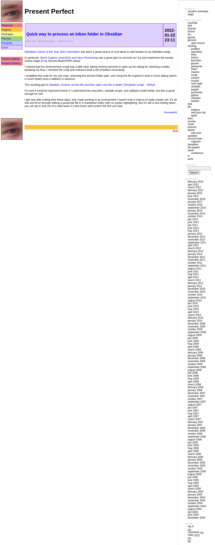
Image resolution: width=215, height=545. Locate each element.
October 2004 (195, 503)
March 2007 (194, 419)
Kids (190, 103)
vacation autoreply (198, 11)
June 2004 (193, 514)
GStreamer (196, 66)
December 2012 (196, 236)
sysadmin (193, 144)
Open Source (198, 43)
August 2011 (195, 268)
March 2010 (194, 315)
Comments (195, 532)
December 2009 (196, 323)
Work (190, 159)
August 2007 (195, 404)
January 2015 (195, 210)
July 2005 (193, 477)
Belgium (195, 109)
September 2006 (197, 436)
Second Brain (195, 138)
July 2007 (193, 407)
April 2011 (193, 277)
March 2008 (194, 384)
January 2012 (195, 254)
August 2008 (195, 370)
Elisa (193, 54)
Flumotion (196, 60)
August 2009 (195, 335)
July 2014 (193, 219)
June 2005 (193, 480)
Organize (50, 41)
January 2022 (195, 193)
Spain (194, 115)
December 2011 (196, 257)
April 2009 (193, 346)
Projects (6, 29)
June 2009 (193, 341)
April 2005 (193, 486)
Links (190, 118)
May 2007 (193, 413)
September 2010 (197, 297)
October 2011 (195, 262)
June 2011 (193, 271)
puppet (195, 89)
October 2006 (195, 433)
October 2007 (195, 399)
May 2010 (193, 309)
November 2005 (196, 465)
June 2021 (193, 196)
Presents (6, 43)
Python (195, 95)
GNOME (195, 63)
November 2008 (196, 361)
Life (189, 106)
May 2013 (193, 230)
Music (191, 124)
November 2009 (196, 326)
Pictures (192, 127)
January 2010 (195, 320)
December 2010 (196, 288)
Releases (196, 98)
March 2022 (194, 187)
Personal (6, 25)
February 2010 (195, 317)
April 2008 (193, 381)
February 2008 (195, 387)
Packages (7, 34)
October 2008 (195, 364)
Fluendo (192, 28)
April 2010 (193, 312)
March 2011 (194, 280)
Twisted (195, 101)
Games (191, 37)
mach (194, 69)
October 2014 (195, 216)
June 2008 (193, 375)
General (192, 40)
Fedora (194, 57)
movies (192, 121)
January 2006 (195, 459)
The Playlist (194, 147)
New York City (198, 112)
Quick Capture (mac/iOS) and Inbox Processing (69, 57)
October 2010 (195, 294)
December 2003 (196, 517)
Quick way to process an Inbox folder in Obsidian (74, 34)
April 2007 (193, 416)
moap (194, 75)
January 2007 (195, 425)
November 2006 (196, 430)
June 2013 (193, 228)
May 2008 (193, 378)
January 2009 (195, 355)
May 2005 (193, 483)
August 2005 (195, 474)
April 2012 (193, 245)
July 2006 (193, 442)
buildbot (195, 48)
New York (196, 132)
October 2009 (195, 329)
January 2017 (195, 201)
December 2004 (196, 497)
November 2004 (196, 500)
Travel (191, 150)
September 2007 (197, 401)
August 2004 (195, 509)
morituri (195, 77)
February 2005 (195, 491)
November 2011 (196, 259)
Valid (194, 534)
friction (191, 31)
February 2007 (195, 422)
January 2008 (195, 390)
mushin (195, 80)
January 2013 (195, 233)
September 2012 (197, 242)
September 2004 (197, 506)
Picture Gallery (10, 58)
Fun (189, 34)
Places (191, 130)
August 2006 (195, 439)
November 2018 (196, 199)
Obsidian (42, 41)
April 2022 (193, 184)
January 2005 (195, 494)
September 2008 (197, 367)
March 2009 (194, 349)
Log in (191, 526)
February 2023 (195, 181)
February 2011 (195, 283)
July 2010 (193, 303)
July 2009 (193, 338)
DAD (190, 25)
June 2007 (193, 410)
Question (192, 135)
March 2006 (194, 454)
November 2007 (196, 396)
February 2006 (195, 457)
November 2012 (196, 239)
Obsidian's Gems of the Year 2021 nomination (52, 51)
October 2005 (195, 468)
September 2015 (197, 207)
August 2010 (195, 300)
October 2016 (195, 204)
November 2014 (196, 213)
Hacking (192, 46)
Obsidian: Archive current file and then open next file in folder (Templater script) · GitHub (102, 84)
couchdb (192, 22)
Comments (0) (170, 112)
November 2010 (196, 291)
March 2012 (194, 248)
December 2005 (196, 462)
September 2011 (197, 265)
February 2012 (195, 251)
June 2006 (193, 445)
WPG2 (191, 14)
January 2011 (195, 286)
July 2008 (193, 372)
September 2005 (197, 471)
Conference (197, 153)
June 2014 (193, 222)
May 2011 (193, 274)
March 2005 (194, 488)
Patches (6, 38)
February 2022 (195, 190)
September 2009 (197, 332)
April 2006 (193, 451)
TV (189, 156)
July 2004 (193, 512)
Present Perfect (10, 63)
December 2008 (196, 358)
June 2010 (193, 306)
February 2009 (195, 352)
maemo (195, 72)
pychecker (197, 92)
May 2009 (193, 343)
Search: (191, 164)
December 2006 (196, 428)
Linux (4, 47)
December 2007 (196, 393)
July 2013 (193, 225)
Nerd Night (196, 83)
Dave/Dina (196, 51)
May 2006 (193, 448)
